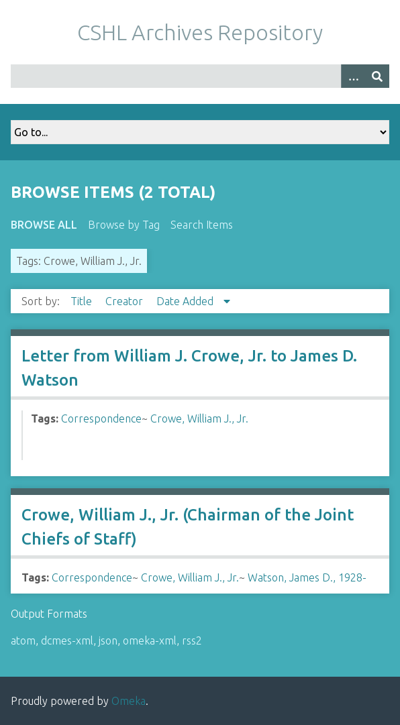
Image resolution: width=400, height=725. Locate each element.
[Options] (353, 76)
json (108, 640)
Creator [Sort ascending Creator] (125, 301)
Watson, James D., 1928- (307, 577)
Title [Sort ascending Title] (82, 301)
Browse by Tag (124, 225)
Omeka (128, 701)
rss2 (192, 640)
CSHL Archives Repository (200, 32)
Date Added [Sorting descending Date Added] (186, 301)
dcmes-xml (67, 640)
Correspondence (101, 418)
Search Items (201, 225)
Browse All (44, 225)
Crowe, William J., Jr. (199, 418)
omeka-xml (150, 640)
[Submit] (377, 76)
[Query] (200, 76)
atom (23, 640)
